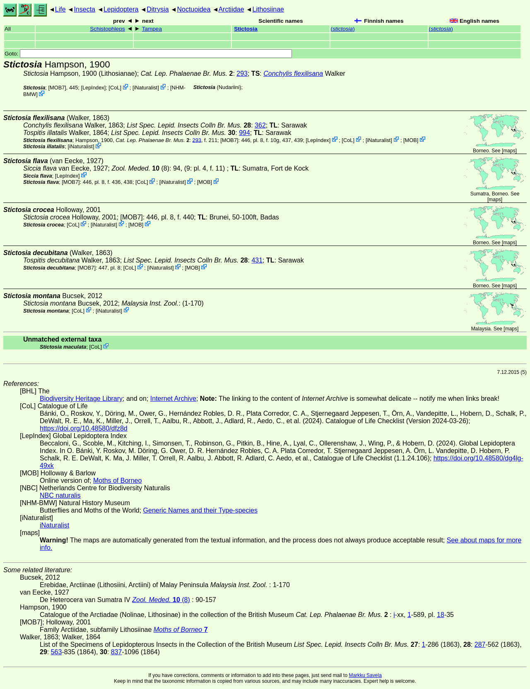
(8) (140, 168)
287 (480, 644)
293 (242, 73)
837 (116, 651)
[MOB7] (57, 87)
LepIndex (93, 87)
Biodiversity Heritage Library (81, 398)
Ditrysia (158, 9)
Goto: (148, 54)
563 (56, 651)
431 (257, 260)
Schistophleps (107, 29)
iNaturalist (146, 87)
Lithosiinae (268, 9)
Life (60, 9)
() (343, 29)
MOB (411, 140)
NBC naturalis (60, 495)
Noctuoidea (193, 9)
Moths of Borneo (117, 480)
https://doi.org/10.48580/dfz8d (84, 428)
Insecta (84, 9)
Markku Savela (365, 675)
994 (244, 132)
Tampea (152, 29)
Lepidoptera (121, 9)
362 (260, 125)
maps (509, 151)
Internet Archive (173, 398)
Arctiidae (231, 9)
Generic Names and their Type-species (200, 510)
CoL (115, 87)
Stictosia (246, 29)
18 (440, 614)
